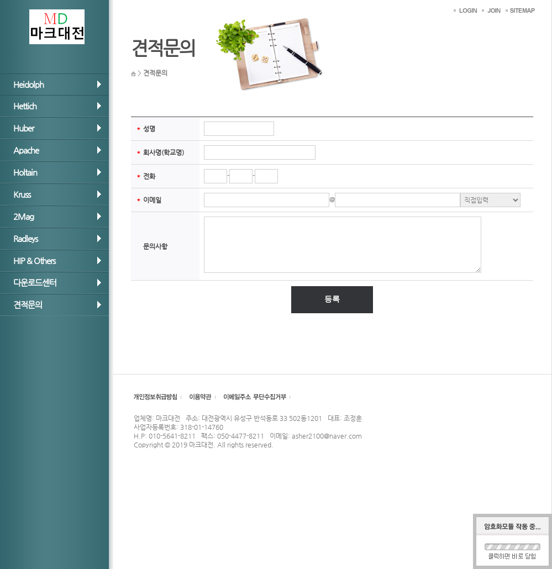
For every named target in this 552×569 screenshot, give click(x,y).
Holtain (25, 172)
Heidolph (28, 84)
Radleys (25, 238)
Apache (26, 150)
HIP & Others (34, 260)
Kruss (21, 194)
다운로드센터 (34, 282)
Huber (23, 128)
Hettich (24, 105)
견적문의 (27, 304)
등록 (332, 298)
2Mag (23, 216)
